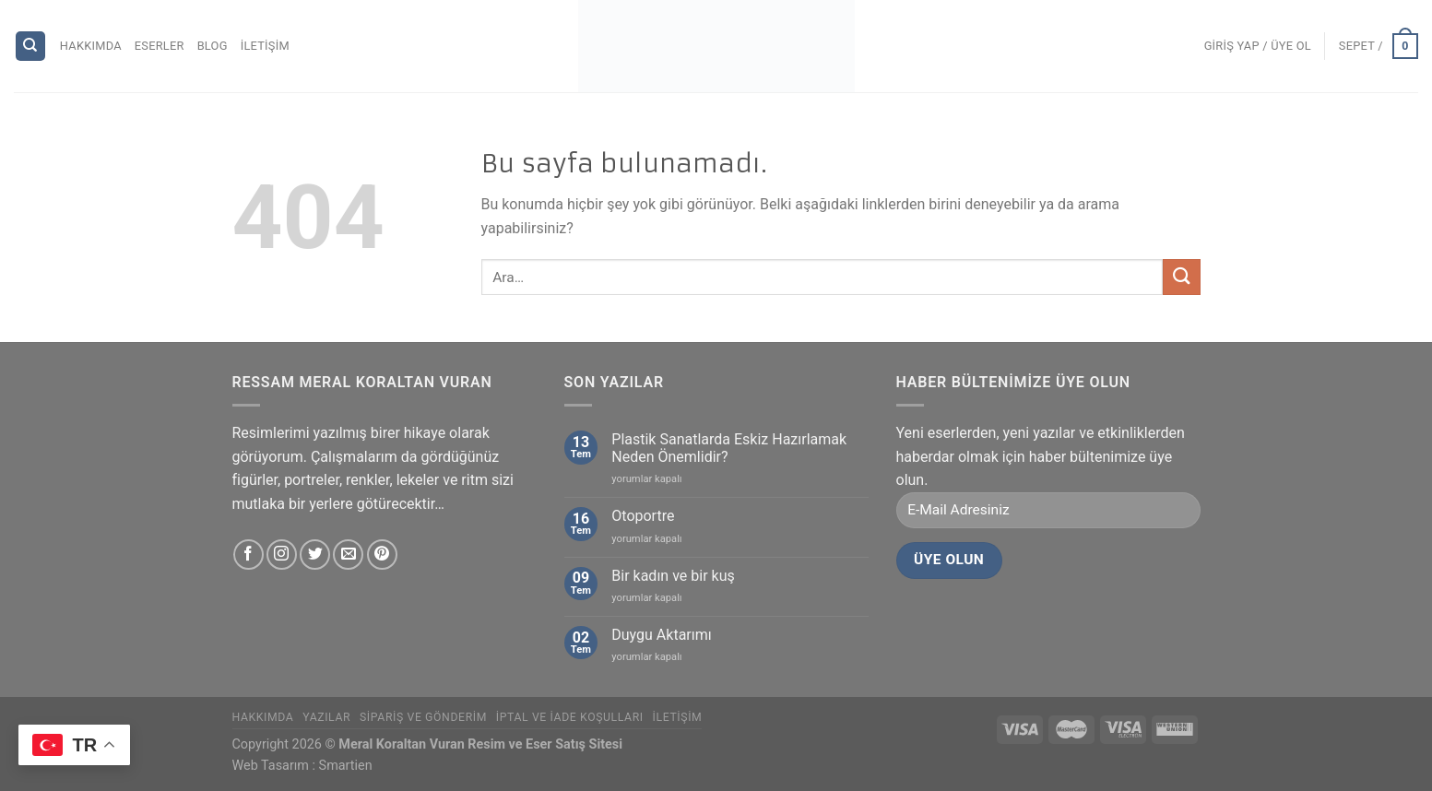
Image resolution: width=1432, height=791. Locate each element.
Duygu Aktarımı (661, 634)
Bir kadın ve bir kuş (672, 575)
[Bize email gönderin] (348, 554)
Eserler (159, 46)
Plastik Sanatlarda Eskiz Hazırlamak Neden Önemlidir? (728, 448)
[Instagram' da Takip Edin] (281, 554)
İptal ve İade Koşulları (570, 717)
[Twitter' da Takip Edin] (315, 554)
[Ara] (31, 46)
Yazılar (326, 717)
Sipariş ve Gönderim (423, 717)
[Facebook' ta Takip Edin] (248, 554)
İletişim (265, 46)
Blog (212, 46)
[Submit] (1181, 277)
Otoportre (642, 516)
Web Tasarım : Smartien (302, 765)
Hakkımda (91, 46)
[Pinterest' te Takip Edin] (382, 554)
